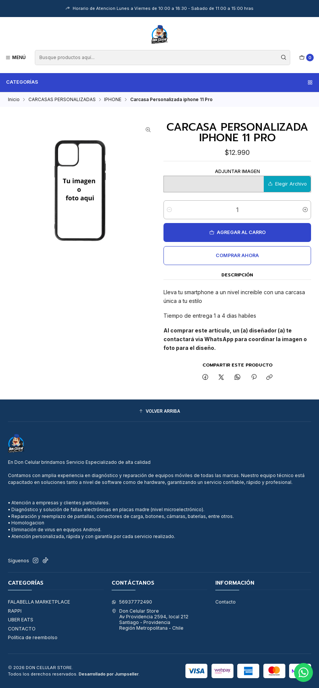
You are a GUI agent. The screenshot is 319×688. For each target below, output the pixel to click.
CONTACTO (22, 629)
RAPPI (15, 611)
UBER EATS (20, 619)
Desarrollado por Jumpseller (108, 674)
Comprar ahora (237, 255)
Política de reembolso (33, 637)
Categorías (159, 82)
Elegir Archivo (287, 184)
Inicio (14, 99)
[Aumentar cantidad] (305, 210)
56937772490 (132, 602)
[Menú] (15, 57)
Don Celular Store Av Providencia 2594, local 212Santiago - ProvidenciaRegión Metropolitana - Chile (150, 619)
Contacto (225, 602)
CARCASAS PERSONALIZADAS (62, 99)
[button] (159, 411)
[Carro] (306, 58)
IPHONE (112, 99)
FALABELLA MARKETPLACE (39, 602)
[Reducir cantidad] (169, 210)
